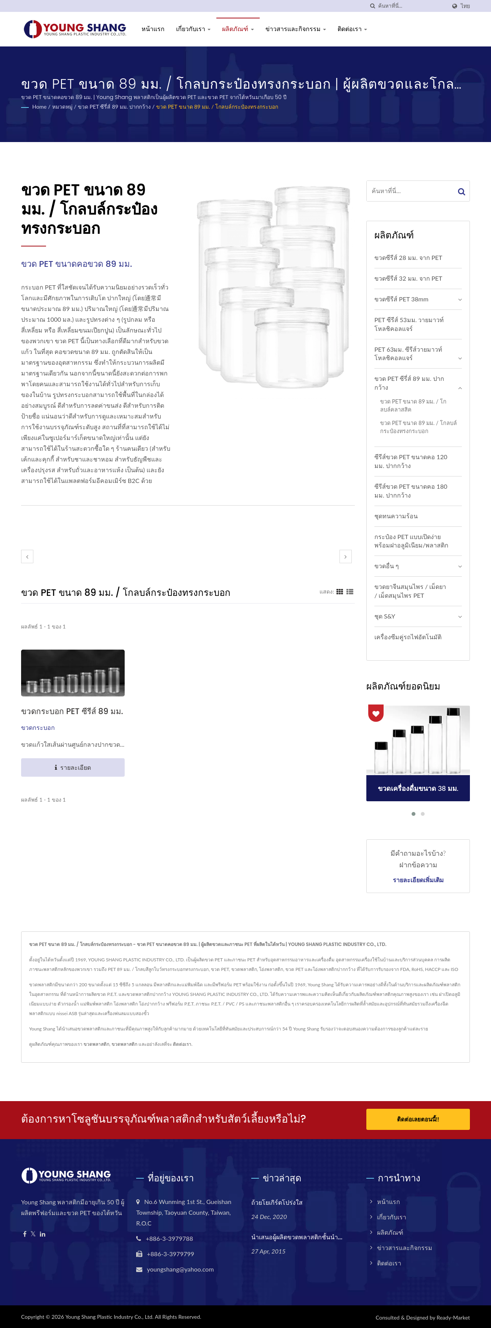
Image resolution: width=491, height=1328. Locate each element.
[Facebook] (24, 1232)
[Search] (412, 6)
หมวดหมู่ (62, 106)
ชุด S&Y (384, 616)
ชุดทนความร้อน (396, 515)
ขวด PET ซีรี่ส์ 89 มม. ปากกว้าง (114, 106)
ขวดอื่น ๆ (386, 565)
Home (39, 106)
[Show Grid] (340, 591)
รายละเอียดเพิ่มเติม (418, 880)
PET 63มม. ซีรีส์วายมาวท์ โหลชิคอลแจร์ (408, 354)
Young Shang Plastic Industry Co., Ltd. (109, 1315)
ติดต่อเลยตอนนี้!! (418, 1119)
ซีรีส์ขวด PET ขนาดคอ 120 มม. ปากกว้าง (410, 461)
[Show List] (350, 591)
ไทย (465, 6)
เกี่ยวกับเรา (193, 29)
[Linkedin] (42, 1232)
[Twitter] (33, 1232)
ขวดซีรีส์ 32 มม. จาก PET (408, 278)
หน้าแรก (153, 29)
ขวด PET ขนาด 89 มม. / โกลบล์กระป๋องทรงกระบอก (217, 106)
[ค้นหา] (372, 6)
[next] (345, 556)
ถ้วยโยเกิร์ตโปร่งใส (277, 1201)
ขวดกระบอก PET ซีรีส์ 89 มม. (72, 711)
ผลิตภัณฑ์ (238, 29)
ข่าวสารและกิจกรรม (295, 29)
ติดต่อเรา (352, 29)
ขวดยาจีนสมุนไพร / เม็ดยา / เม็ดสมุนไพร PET (410, 591)
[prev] (27, 556)
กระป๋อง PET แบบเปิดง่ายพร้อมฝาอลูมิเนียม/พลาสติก (411, 541)
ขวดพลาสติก (96, 1044)
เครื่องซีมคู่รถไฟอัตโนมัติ (408, 636)
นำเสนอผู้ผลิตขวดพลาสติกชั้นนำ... (297, 1235)
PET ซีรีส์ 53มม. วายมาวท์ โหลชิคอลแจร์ (409, 324)
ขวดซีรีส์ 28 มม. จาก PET (408, 257)
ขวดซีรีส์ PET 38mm (401, 299)
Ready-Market (453, 1316)
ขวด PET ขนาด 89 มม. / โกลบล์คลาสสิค (413, 405)
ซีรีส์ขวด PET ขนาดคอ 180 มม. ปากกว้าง (410, 491)
